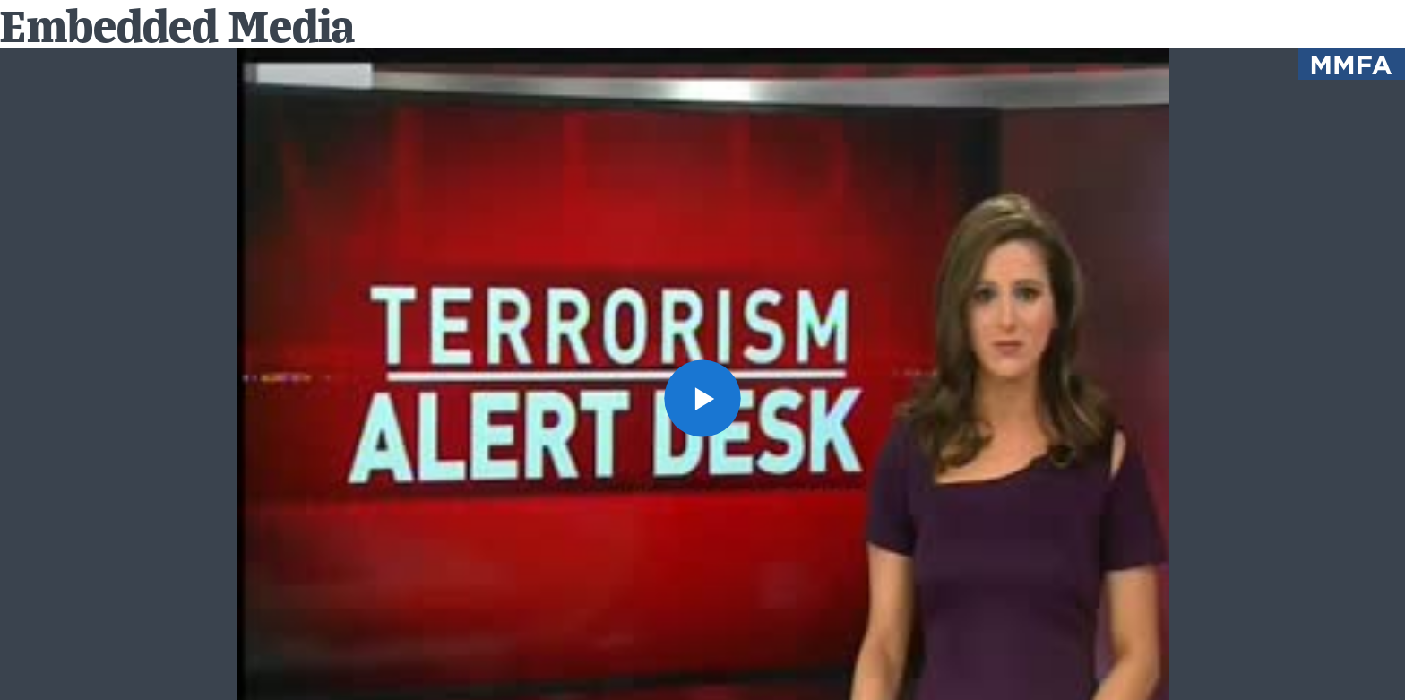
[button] (703, 398)
